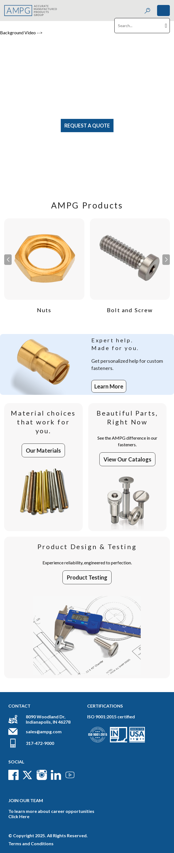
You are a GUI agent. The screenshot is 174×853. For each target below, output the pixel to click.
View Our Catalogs (127, 459)
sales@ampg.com (44, 731)
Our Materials (43, 450)
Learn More (108, 386)
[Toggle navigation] (163, 10)
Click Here (18, 816)
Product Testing (87, 577)
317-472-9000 (40, 743)
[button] (166, 259)
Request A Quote (87, 125)
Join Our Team (25, 800)
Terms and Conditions (31, 843)
